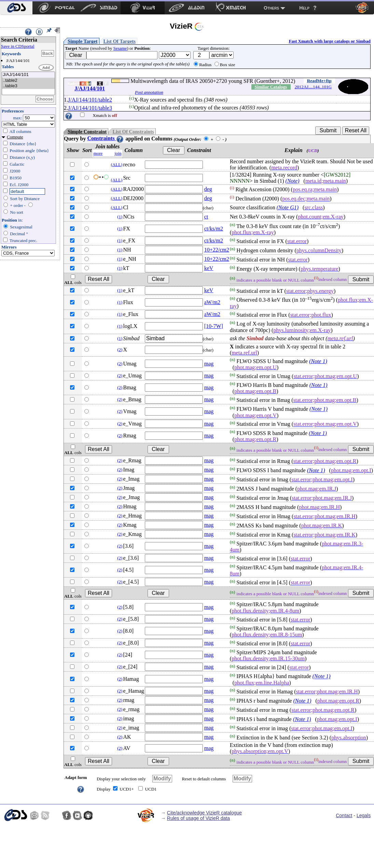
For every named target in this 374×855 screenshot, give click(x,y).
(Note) (293, 181)
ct (206, 217)
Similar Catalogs (270, 86)
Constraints (105, 138)
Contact (344, 815)
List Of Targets (119, 41)
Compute (15, 136)
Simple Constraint (87, 131)
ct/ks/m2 (213, 228)
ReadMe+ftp (319, 80)
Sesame (120, 48)
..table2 (28, 81)
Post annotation (149, 92)
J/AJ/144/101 (28, 75)
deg (208, 189)
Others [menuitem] (271, 8)
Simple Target (83, 41)
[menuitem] (16, 7)
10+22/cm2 (216, 250)
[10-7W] (213, 326)
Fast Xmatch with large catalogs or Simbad (330, 41)
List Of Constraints (133, 131)
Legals (364, 815)
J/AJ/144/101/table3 (90, 108)
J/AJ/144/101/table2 (90, 100)
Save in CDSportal (17, 46)
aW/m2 (212, 302)
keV (208, 268)
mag (209, 363)
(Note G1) (288, 207)
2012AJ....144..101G (313, 86)
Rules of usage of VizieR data (198, 818)
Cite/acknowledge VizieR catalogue (204, 812)
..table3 (28, 86)
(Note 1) (318, 361)
